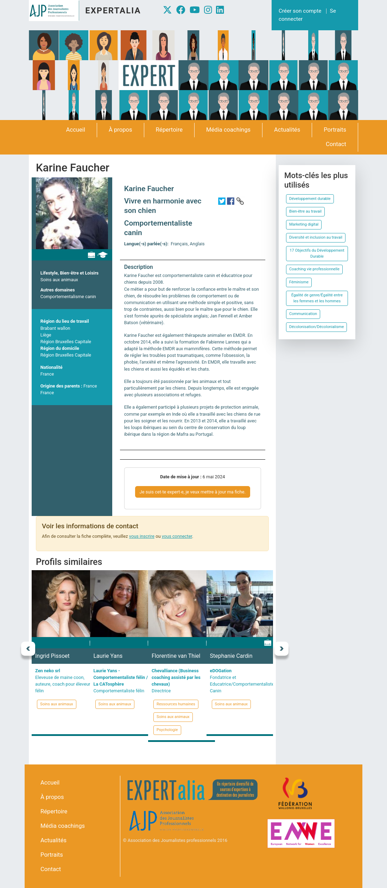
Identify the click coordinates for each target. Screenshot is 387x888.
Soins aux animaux (59, 279)
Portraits (335, 129)
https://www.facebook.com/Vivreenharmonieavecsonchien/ (230, 201)
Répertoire (169, 129)
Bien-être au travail (305, 211)
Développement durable (310, 198)
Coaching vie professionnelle (314, 269)
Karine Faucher (149, 188)
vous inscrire (141, 536)
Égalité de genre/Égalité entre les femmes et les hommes (317, 298)
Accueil (75, 129)
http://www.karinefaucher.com (240, 201)
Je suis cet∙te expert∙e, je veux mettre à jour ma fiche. (193, 492)
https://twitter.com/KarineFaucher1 (221, 201)
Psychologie (167, 730)
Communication (303, 313)
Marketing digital (303, 224)
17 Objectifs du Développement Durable (317, 253)
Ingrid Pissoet (52, 656)
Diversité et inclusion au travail (315, 237)
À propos (120, 129)
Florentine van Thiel (176, 656)
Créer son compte (300, 11)
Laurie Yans (108, 656)
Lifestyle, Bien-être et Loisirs (69, 273)
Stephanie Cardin (231, 656)
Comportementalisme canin (68, 296)
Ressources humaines (176, 704)
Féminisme (299, 282)
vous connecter (177, 536)
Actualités (287, 129)
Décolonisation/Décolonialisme (316, 327)
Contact (336, 144)
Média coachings (228, 129)
